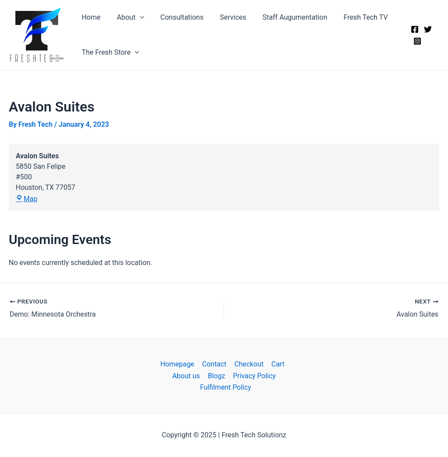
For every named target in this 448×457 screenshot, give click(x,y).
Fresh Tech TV (353, 17)
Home (89, 17)
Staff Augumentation (284, 17)
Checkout (248, 364)
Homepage (178, 364)
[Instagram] (416, 41)
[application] (136, 17)
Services (225, 17)
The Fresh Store (109, 52)
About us (187, 375)
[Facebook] (414, 29)
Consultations (176, 17)
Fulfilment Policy (226, 387)
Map (27, 199)
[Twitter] (427, 29)
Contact (214, 364)
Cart (277, 364)
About (126, 17)
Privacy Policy (254, 375)
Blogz (216, 375)
